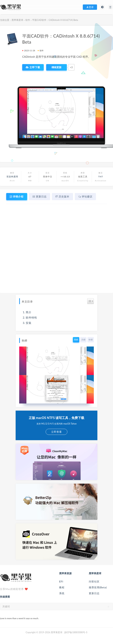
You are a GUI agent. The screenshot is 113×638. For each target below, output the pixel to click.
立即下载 (33, 67)
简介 (28, 312)
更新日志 (94, 593)
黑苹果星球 (17, 20)
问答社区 (94, 581)
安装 (28, 322)
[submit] (108, 606)
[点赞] (56, 67)
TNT (100, 176)
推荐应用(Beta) (98, 587)
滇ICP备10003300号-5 (75, 632)
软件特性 (31, 317)
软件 (27, 20)
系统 (61, 593)
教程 (61, 587)
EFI (61, 581)
